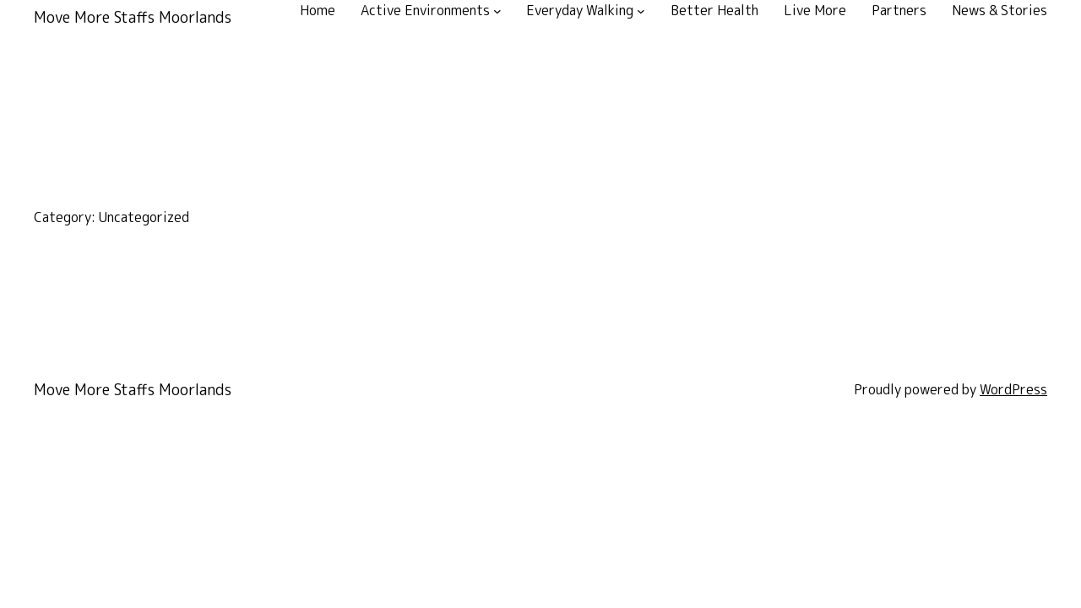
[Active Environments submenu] (497, 11)
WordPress (1013, 389)
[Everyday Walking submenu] (641, 11)
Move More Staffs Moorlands (132, 17)
